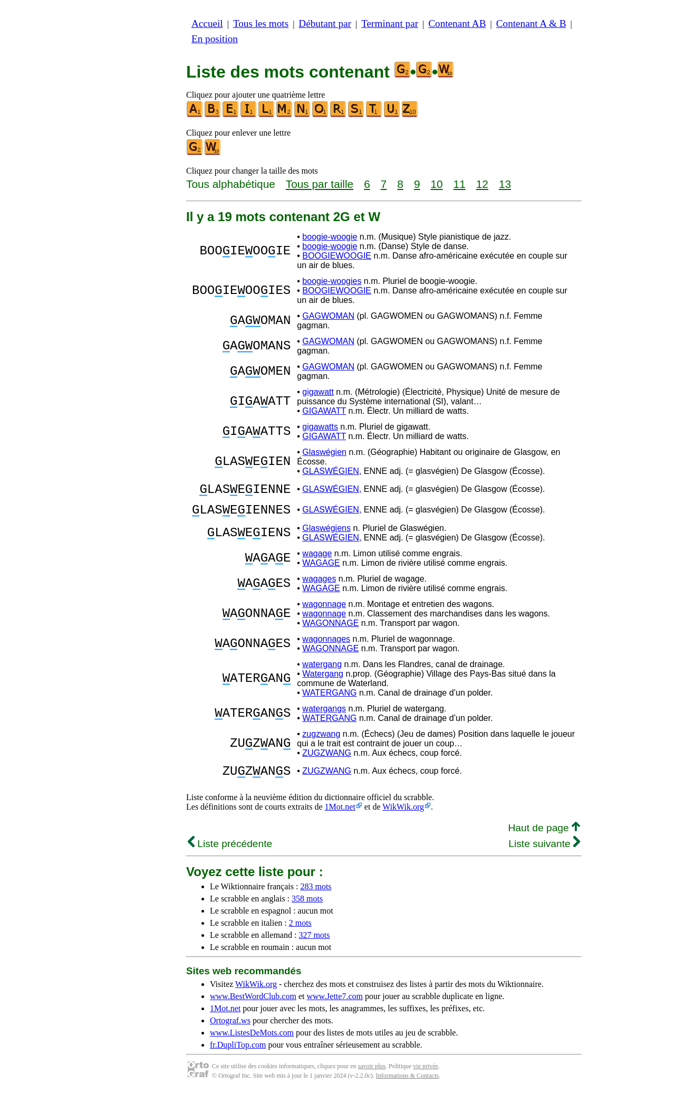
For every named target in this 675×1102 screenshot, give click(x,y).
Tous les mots (260, 23)
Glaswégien (324, 452)
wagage (317, 559)
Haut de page (544, 837)
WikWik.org (403, 816)
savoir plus (371, 1075)
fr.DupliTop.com (238, 1054)
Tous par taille (319, 184)
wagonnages (326, 645)
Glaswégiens (326, 534)
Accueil (207, 23)
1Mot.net (340, 816)
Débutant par (324, 23)
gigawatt (318, 391)
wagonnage (324, 610)
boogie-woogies (331, 281)
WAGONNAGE (330, 629)
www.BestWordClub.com (253, 1005)
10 (436, 184)
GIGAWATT (324, 410)
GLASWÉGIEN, (331, 471)
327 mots (314, 944)
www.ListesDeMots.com (252, 1042)
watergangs (324, 714)
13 (505, 184)
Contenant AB (457, 23)
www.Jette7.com (334, 1005)
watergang (322, 670)
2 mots (300, 932)
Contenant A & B (531, 23)
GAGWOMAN (328, 315)
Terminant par (389, 23)
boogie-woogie (329, 236)
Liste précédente (230, 853)
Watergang (322, 680)
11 (460, 184)
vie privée (425, 1075)
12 (482, 184)
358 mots (307, 908)
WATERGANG (329, 699)
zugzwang (321, 740)
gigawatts (320, 426)
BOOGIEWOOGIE (336, 255)
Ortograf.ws (230, 1029)
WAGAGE (321, 569)
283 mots (315, 895)
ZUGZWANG (326, 759)
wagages (319, 585)
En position (214, 38)
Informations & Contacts (407, 1085)
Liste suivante (544, 853)
